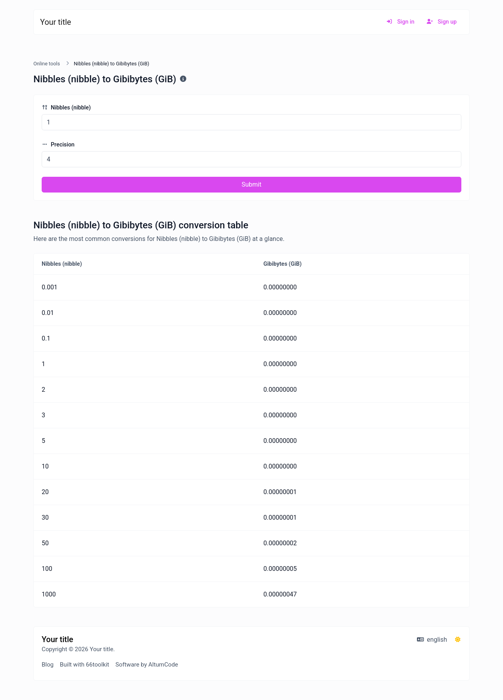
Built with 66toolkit (84, 664)
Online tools (46, 64)
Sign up (442, 22)
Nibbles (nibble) (66, 107)
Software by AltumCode (147, 664)
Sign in (400, 22)
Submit (251, 184)
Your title (55, 22)
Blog (47, 664)
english (432, 639)
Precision (58, 144)
